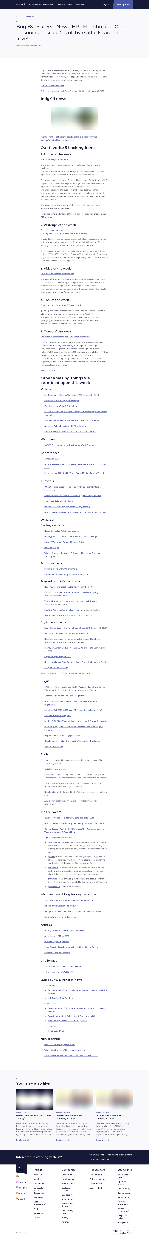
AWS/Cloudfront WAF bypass (57, 715)
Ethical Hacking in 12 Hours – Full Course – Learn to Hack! (70, 431)
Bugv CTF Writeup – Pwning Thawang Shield (64, 542)
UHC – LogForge (51, 547)
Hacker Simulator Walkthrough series (61, 531)
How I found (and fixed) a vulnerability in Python (66, 587)
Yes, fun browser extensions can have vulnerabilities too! (70, 601)
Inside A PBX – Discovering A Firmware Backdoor (66, 574)
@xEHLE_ (69, 345)
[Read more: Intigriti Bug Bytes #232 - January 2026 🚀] (114, 1099)
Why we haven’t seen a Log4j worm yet (62, 735)
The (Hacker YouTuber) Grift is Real (60, 406)
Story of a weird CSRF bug (56, 667)
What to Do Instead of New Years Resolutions (65, 1050)
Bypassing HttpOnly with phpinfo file (61, 569)
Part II (84, 1020)
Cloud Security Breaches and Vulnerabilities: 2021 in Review (71, 947)
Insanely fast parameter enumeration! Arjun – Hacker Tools (71, 420)
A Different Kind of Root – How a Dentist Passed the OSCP (71, 1055)
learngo (47, 911)
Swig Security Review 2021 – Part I (63, 1020)
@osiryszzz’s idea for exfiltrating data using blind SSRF (69, 818)
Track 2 (100, 473)
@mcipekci (53, 867)
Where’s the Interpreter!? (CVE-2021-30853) (64, 615)
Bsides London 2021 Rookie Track (59, 473)
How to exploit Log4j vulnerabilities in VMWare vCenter (69, 701)
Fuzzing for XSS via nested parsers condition (64, 930)
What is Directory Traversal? (57, 553)
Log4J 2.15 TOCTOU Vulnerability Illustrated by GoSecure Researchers (76, 721)
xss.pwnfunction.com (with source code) (63, 966)
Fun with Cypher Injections (56, 941)
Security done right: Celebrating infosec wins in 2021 (72, 1016)
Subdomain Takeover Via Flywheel (60, 501)
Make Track (94, 464)
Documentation (76, 305)
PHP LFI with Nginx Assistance (54, 159)
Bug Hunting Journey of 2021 (57, 656)
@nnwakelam (54, 879)
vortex (47, 783)
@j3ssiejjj (45, 310)
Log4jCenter (50, 704)
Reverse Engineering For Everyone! (60, 917)
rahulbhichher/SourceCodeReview (60, 906)
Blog (18, 16)
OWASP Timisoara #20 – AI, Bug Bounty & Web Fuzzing (69, 445)
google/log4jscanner (53, 746)
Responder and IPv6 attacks (57, 952)
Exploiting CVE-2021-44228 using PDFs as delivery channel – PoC (73, 710)
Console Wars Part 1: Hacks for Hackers (62, 495)
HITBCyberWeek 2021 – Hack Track (60, 464)
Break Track (82, 464)
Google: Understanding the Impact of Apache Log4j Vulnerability (74, 741)
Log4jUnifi (80, 695)
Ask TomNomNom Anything (60, 998)
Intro (58, 774)
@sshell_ (57, 345)
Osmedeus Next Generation (54, 305)
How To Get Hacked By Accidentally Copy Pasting (67, 506)
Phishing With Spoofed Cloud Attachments (64, 610)
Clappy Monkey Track (85, 473)
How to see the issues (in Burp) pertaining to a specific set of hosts (75, 823)
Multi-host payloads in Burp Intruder (57, 273)
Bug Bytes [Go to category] (30, 16)
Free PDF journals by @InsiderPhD (59, 1044)
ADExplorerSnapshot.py (55, 801)
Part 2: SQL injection (92, 495)
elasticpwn (49, 774)
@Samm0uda (54, 842)
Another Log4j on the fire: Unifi (58, 695)
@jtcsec (51, 856)
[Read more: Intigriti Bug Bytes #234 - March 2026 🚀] (34, 1099)
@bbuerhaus (46, 345)
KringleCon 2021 (51, 459)
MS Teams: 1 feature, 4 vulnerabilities (61, 633)
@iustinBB (45, 239)
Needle (47, 792)
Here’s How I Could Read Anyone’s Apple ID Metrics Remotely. (72, 662)
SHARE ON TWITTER (50, 370)
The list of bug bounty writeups (75, 673)
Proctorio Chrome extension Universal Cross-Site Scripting (71, 592)
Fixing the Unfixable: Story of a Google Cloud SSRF (67, 628)
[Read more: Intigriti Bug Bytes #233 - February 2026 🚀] (74, 1099)
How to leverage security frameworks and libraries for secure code (75, 512)
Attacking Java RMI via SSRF (56, 936)
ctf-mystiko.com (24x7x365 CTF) (59, 972)
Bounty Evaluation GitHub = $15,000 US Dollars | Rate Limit (71, 648)
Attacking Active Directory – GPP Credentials (65, 426)
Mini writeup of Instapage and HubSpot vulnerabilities (65, 336)
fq (45, 769)
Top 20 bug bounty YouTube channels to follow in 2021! (69, 900)
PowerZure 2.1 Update (58, 1031)
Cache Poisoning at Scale (52, 230)
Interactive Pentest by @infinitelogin (61, 400)
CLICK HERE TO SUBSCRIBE (52, 85)
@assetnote (46, 251)
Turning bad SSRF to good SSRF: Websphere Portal (64, 233)
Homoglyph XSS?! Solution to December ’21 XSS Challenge (70, 536)
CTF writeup (46, 217)
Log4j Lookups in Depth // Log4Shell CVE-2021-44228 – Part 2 (71, 395)
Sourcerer (49, 760)
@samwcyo (46, 342)
